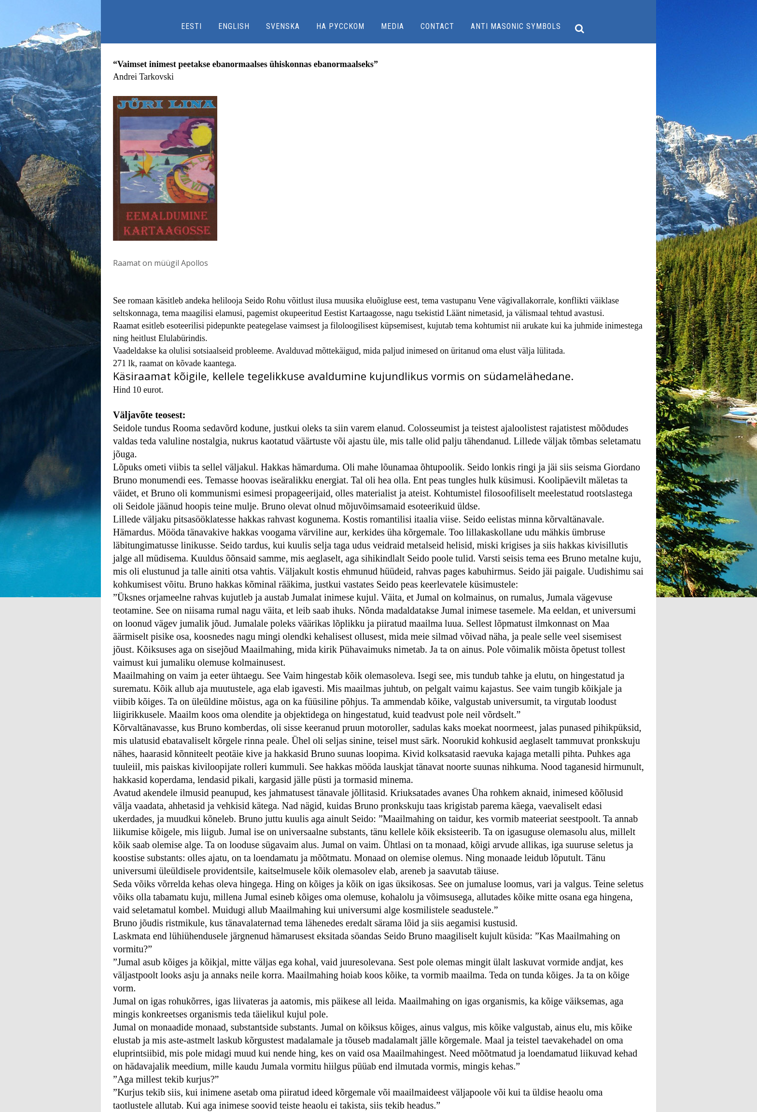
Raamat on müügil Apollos (160, 263)
